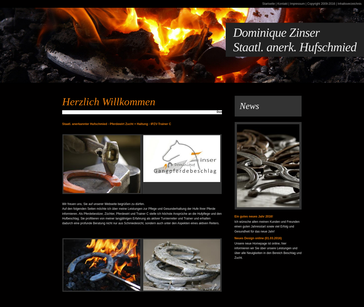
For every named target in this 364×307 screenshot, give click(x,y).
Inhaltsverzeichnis (350, 4)
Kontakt (282, 4)
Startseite (268, 4)
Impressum (297, 4)
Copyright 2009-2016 (321, 4)
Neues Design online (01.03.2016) (258, 238)
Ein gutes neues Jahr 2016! (253, 216)
